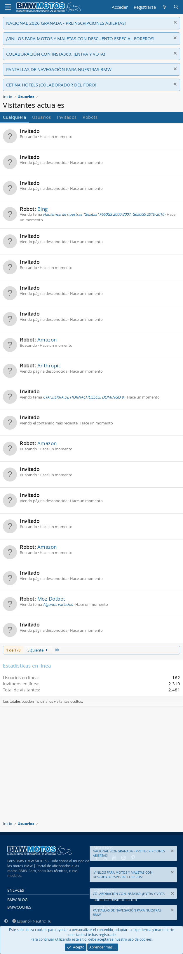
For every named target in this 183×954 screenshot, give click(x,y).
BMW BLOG (17, 899)
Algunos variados (58, 604)
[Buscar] (176, 7)
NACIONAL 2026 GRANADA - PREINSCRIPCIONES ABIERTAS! (66, 23)
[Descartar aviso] (174, 23)
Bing (42, 209)
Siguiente (38, 650)
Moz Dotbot (51, 598)
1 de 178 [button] (13, 650)
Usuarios (41, 117)
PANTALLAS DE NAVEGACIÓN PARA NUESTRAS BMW (58, 69)
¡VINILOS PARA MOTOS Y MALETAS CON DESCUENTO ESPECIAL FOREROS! (80, 38)
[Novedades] (164, 7)
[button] (6, 921)
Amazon (47, 339)
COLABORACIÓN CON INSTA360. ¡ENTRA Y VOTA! (55, 54)
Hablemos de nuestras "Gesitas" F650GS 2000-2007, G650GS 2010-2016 (103, 214)
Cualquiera (14, 117)
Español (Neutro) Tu (31, 921)
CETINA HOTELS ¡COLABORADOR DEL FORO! (51, 85)
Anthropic (49, 365)
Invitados (67, 117)
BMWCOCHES (19, 907)
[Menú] (8, 7)
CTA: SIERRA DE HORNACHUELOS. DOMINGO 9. (83, 397)
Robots (90, 117)
